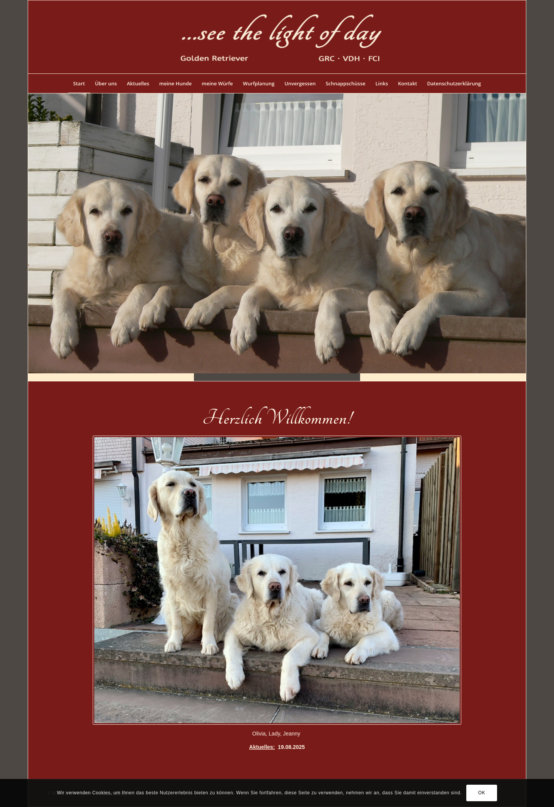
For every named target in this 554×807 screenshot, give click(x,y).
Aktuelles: (262, 747)
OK (482, 792)
